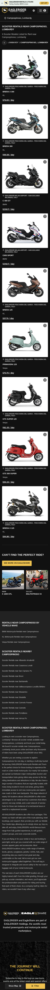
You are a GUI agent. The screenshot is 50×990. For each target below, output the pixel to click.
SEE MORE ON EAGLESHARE (17, 563)
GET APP (44, 3)
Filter (35, 986)
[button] (25, 76)
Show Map (14, 986)
